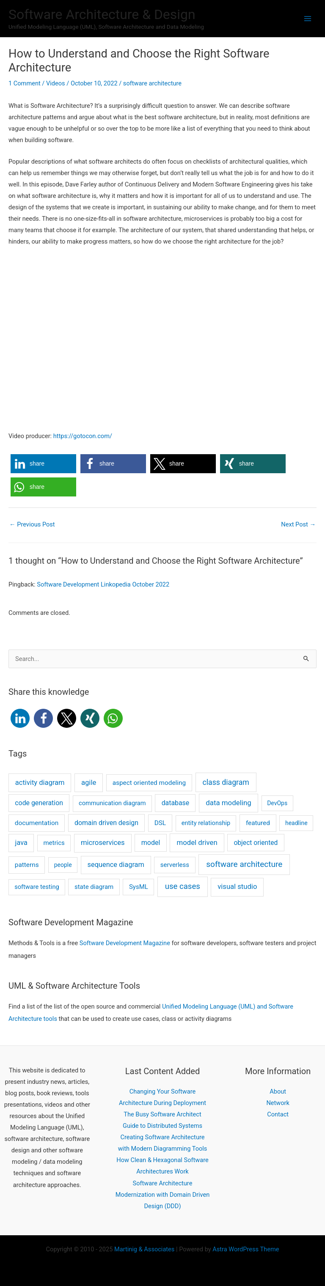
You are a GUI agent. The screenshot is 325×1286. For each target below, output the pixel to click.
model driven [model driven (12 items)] (197, 842)
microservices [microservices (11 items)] (103, 843)
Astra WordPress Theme (245, 1249)
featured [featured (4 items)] (258, 823)
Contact (278, 1114)
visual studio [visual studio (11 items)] (237, 887)
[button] (43, 463)
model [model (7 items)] (150, 843)
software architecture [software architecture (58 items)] (244, 864)
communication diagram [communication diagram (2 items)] (112, 803)
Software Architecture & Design (102, 14)
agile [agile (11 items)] (88, 783)
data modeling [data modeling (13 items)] (228, 802)
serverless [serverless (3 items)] (174, 865)
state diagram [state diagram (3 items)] (93, 887)
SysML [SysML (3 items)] (138, 887)
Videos (55, 83)
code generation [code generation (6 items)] (39, 803)
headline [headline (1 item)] (296, 823)
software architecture (152, 83)
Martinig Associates (144, 1249)
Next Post (298, 524)
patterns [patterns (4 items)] (27, 865)
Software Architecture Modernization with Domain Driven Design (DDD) (163, 1194)
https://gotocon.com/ (82, 436)
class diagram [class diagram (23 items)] (226, 782)
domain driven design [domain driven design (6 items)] (106, 823)
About (278, 1091)
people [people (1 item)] (63, 864)
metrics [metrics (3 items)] (53, 843)
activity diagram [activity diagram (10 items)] (40, 783)
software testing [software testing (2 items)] (36, 887)
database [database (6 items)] (176, 803)
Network (277, 1103)
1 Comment (24, 83)
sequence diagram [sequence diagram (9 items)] (116, 865)
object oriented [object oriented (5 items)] (256, 843)
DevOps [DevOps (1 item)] (277, 803)
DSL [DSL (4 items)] (160, 823)
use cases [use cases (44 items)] (182, 886)
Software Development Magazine (125, 943)
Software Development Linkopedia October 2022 (103, 584)
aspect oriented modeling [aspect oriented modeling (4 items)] (149, 783)
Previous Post (32, 524)
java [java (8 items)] (21, 843)
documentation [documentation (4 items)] (36, 823)
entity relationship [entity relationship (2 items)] (206, 823)
